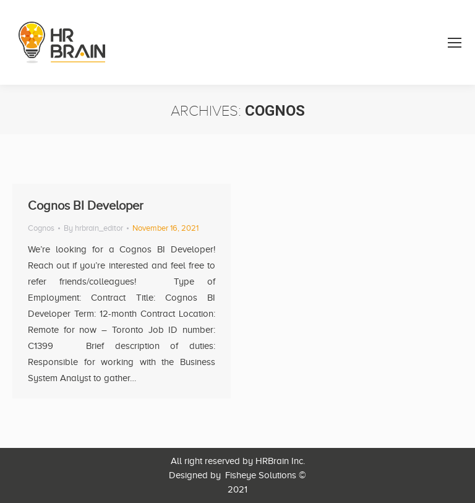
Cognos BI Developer (85, 205)
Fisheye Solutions (260, 475)
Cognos (41, 228)
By (93, 228)
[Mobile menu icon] (455, 43)
